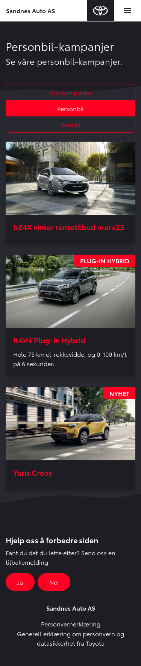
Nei (54, 581)
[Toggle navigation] (127, 10)
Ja (20, 581)
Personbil (70, 108)
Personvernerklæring (70, 623)
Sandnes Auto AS (30, 10)
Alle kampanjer (70, 92)
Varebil (70, 124)
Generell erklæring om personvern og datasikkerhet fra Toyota (70, 638)
